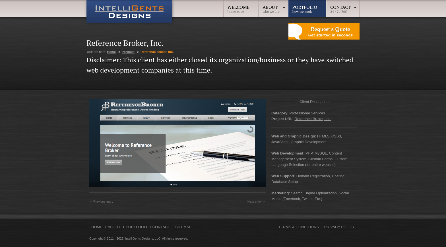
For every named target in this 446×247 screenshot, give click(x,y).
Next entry (254, 201)
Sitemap (183, 227)
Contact (343, 7)
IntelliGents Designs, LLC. (143, 238)
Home (111, 51)
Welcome (239, 7)
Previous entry (103, 201)
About (274, 7)
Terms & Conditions (298, 227)
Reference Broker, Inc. (313, 119)
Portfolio (304, 7)
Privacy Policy (339, 227)
